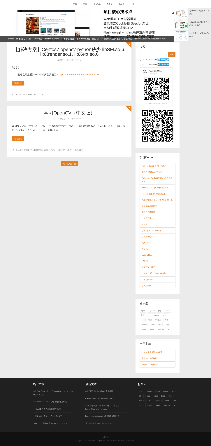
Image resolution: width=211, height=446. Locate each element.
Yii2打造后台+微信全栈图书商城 (155, 188)
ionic (165, 315)
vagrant (161, 329)
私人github (146, 243)
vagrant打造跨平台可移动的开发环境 (157, 200)
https (167, 324)
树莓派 (158, 320)
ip (168, 329)
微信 (142, 315)
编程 (53, 150)
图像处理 (28, 150)
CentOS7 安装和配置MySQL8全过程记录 (50, 423)
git (149, 315)
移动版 (106, 437)
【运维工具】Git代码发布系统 (154, 273)
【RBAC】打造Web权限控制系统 (47, 409)
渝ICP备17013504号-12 (127, 441)
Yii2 (166, 320)
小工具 (122, 4)
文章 (75, 4)
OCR (41, 94)
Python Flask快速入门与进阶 (154, 166)
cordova (144, 324)
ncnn (30, 94)
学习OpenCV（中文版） (69, 112)
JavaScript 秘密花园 (150, 364)
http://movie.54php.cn (53, 39)
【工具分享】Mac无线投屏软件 (98, 423)
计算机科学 (61, 150)
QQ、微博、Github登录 (151, 230)
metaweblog (147, 255)
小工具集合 (146, 286)
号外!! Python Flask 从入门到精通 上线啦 (50, 402)
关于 (135, 4)
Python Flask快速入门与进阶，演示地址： (26, 39)
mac (150, 320)
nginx (143, 311)
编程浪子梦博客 (148, 212)
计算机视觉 (38, 150)
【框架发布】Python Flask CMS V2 (48, 416)
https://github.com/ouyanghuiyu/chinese (80, 74)
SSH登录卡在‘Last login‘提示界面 (99, 391)
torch (36, 94)
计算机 (47, 150)
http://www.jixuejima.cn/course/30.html (150, 39)
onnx (25, 94)
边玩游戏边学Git (148, 237)
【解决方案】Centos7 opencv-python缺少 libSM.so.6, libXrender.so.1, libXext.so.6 (69, 52)
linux (143, 320)
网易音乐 (145, 249)
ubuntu (156, 315)
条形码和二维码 (148, 267)
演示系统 (97, 4)
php (159, 311)
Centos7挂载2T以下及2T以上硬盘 (99, 398)
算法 (69, 150)
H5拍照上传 (147, 261)
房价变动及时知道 (149, 206)
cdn (159, 324)
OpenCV (19, 150)
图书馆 (109, 4)
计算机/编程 (78, 150)
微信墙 (144, 224)
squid (152, 329)
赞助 (85, 4)
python (18, 94)
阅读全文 (18, 83)
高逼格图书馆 (147, 279)
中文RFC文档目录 (149, 358)
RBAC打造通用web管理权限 (154, 194)
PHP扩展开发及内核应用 (152, 352)
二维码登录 (146, 218)
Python (152, 311)
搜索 (172, 54)
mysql (167, 311)
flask (153, 324)
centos (143, 329)
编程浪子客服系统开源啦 (152, 172)
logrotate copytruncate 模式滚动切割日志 (102, 416)
